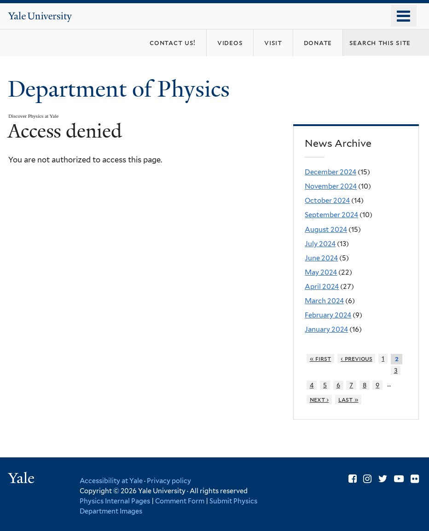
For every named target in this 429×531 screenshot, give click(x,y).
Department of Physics (121, 89)
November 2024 (331, 186)
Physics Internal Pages (115, 501)
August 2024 (326, 229)
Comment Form (179, 501)
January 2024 (326, 329)
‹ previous (356, 358)
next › (319, 399)
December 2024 (330, 172)
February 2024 (328, 315)
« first (320, 358)
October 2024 (327, 200)
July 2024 (320, 244)
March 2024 (324, 301)
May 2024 (321, 272)
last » (348, 399)
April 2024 (322, 287)
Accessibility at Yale (111, 481)
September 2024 (331, 215)
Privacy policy (169, 481)
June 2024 (321, 258)
